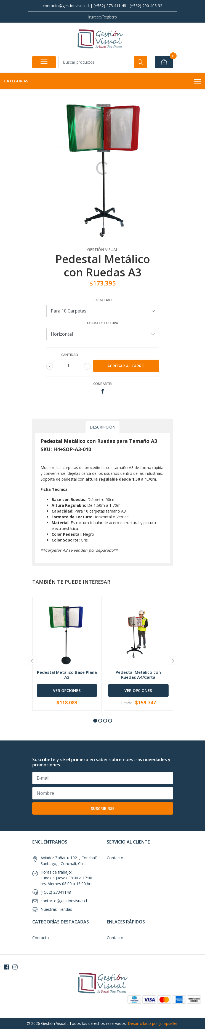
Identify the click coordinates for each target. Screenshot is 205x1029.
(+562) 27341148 (56, 892)
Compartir (102, 383)
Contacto (115, 857)
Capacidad (103, 300)
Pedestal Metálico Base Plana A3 (67, 674)
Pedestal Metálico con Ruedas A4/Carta (138, 674)
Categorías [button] (102, 81)
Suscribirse (103, 808)
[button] (95, 721)
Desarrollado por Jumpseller (153, 1023)
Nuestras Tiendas (56, 909)
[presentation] (32, 660)
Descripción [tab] (102, 427)
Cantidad (69, 354)
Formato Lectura (102, 323)
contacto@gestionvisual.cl (64, 900)
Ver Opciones (67, 690)
